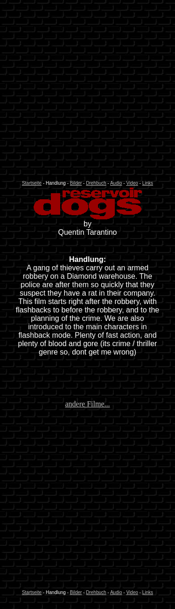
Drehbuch (96, 183)
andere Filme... (87, 404)
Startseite (32, 183)
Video (132, 183)
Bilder (76, 183)
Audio (116, 183)
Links (147, 183)
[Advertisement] (87, 91)
